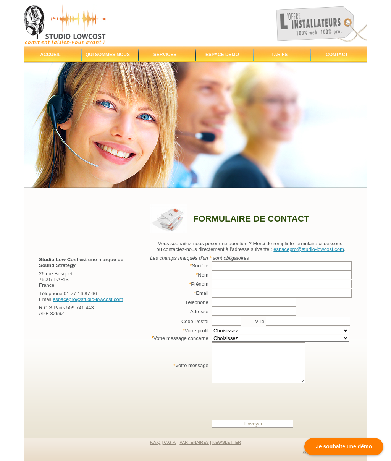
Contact (337, 54)
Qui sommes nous (108, 54)
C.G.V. (169, 442)
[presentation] (270, 404)
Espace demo (222, 54)
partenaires (194, 442)
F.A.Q (155, 442)
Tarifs (279, 54)
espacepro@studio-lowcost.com (88, 299)
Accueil (50, 54)
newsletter (226, 442)
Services (164, 54)
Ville (302, 321)
